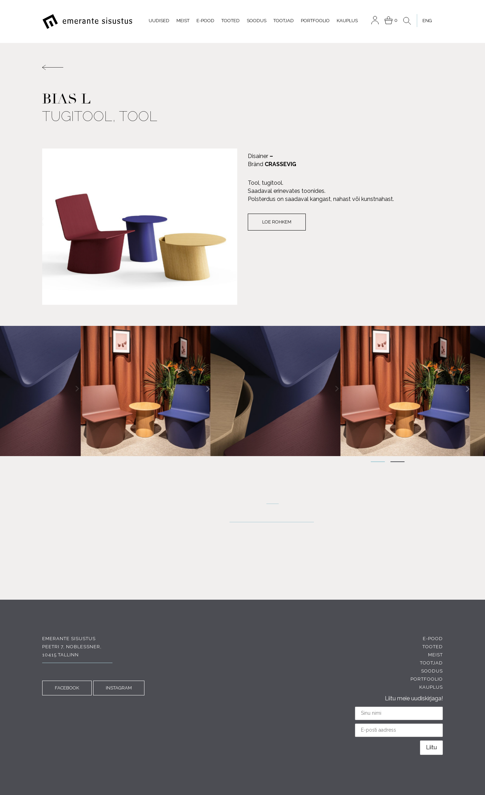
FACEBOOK (67, 687)
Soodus (256, 20)
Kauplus (347, 20)
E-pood (205, 20)
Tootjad (283, 20)
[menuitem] (427, 20)
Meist (182, 20)
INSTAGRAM (119, 687)
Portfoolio (315, 20)
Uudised (159, 20)
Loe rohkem (276, 222)
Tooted (230, 20)
